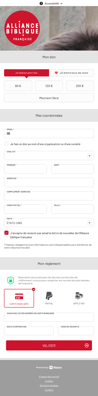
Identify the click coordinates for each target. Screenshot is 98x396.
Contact (49, 389)
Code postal (14, 205)
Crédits (49, 380)
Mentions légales (49, 385)
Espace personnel (49, 376)
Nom (57, 165)
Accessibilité (52, 3)
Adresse (12, 178)
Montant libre (32, 97)
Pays (10, 218)
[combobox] (49, 155)
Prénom (12, 165)
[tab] (26, 72)
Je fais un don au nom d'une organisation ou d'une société (45, 144)
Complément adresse (18, 191)
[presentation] (26, 72)
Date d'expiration (16, 326)
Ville (57, 205)
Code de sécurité (70, 326)
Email (10, 129)
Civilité (11, 151)
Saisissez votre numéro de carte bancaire (30, 313)
